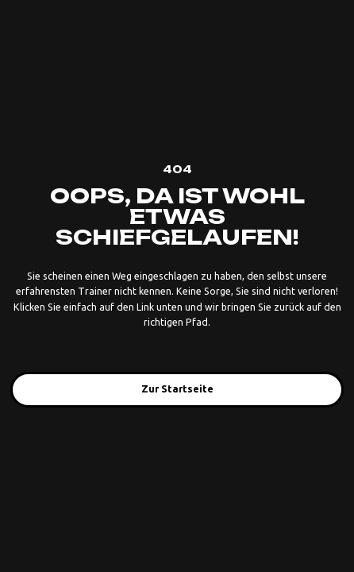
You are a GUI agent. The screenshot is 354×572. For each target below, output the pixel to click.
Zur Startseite (177, 388)
